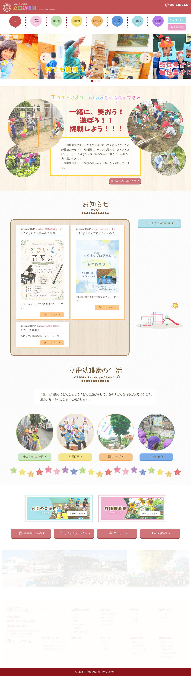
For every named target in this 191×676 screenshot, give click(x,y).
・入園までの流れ (138, 646)
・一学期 (134, 614)
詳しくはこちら (52, 314)
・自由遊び (105, 624)
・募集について (137, 642)
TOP (44, 609)
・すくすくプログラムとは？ (55, 642)
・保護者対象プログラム (53, 646)
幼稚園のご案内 (35, 533)
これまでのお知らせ (158, 224)
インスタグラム (186, 52)
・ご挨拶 (75, 614)
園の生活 (105, 609)
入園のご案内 (177, 19)
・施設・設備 (165, 617)
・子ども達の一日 (108, 617)
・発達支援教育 (78, 624)
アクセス (120, 533)
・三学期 (134, 621)
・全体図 (163, 614)
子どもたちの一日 (36, 456)
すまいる (155, 456)
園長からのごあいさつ (124, 180)
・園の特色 (76, 617)
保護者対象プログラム (56, 230)
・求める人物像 (166, 646)
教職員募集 (177, 27)
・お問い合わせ (137, 653)
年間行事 (75, 456)
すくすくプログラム (101, 230)
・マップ (104, 646)
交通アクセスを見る (22, 633)
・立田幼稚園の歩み (80, 632)
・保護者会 (76, 628)
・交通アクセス (107, 649)
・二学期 (134, 617)
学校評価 (162, 533)
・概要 (74, 621)
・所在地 (104, 642)
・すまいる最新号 (108, 614)
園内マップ (115, 456)
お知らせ (41, 230)
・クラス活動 (106, 621)
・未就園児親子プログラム (54, 649)
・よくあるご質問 (138, 649)
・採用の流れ (165, 649)
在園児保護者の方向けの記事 (60, 325)
